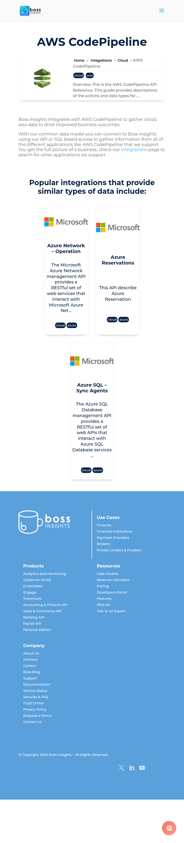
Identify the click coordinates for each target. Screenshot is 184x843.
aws (90, 75)
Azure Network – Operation (61, 248)
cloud (78, 75)
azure (67, 314)
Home (79, 60)
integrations (134, 149)
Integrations (101, 60)
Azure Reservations (123, 256)
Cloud (123, 60)
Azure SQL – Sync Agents (92, 376)
